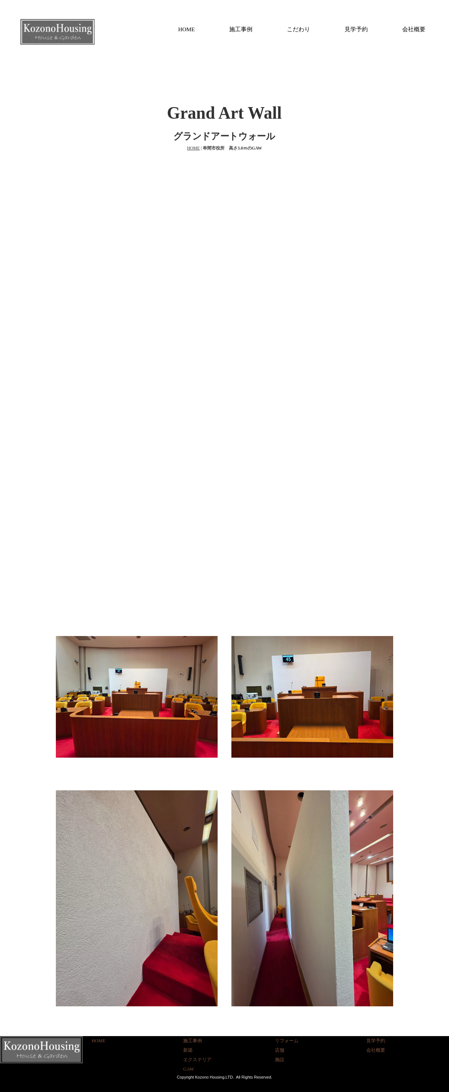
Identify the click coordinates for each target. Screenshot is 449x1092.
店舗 (279, 1050)
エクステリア (197, 1059)
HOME (186, 29)
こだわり (298, 29)
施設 (279, 1059)
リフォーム (286, 1040)
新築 (188, 1050)
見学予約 (356, 29)
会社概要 (413, 29)
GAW (188, 1069)
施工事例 (240, 29)
